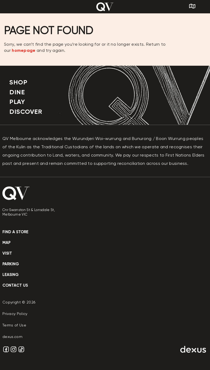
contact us (15, 285)
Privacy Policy (15, 313)
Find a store (15, 231)
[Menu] (12, 7)
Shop (18, 82)
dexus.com (12, 336)
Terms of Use (14, 325)
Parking (10, 264)
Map (6, 242)
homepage (23, 50)
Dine (17, 92)
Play (17, 102)
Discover (25, 111)
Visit (7, 253)
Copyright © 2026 (18, 302)
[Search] (203, 7)
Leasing (10, 274)
